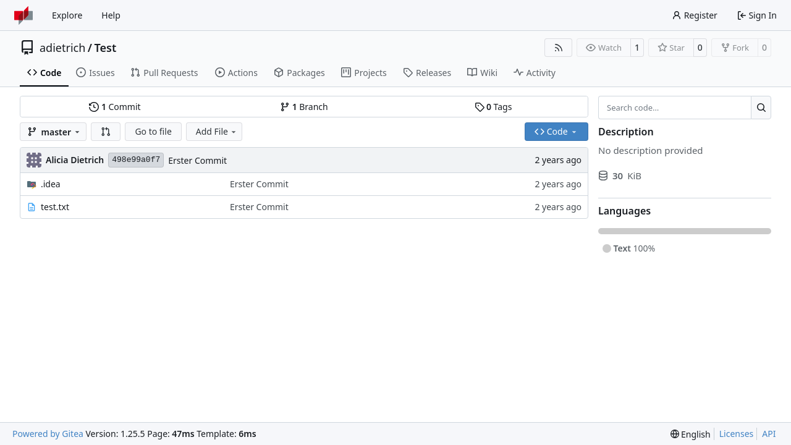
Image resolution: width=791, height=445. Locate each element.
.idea (51, 184)
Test (106, 47)
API (769, 433)
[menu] (690, 434)
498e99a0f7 (136, 159)
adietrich (62, 47)
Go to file (153, 131)
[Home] (23, 15)
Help (111, 15)
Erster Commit (197, 160)
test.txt (55, 207)
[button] (106, 131)
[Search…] (761, 107)
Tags (493, 106)
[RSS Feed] (558, 47)
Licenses (736, 433)
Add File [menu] (217, 131)
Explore (67, 15)
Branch (304, 106)
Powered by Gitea (47, 433)
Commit (114, 106)
